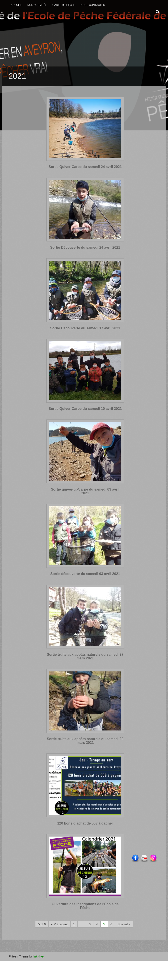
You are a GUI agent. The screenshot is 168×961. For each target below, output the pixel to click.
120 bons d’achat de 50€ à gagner (85, 823)
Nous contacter (93, 5)
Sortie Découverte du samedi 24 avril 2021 (85, 247)
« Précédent (59, 924)
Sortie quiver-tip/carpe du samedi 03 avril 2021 (85, 491)
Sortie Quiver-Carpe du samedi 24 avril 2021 (85, 167)
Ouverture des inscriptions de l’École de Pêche (85, 906)
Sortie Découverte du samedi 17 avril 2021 (85, 328)
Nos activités (37, 5)
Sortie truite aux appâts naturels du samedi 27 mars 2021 (85, 656)
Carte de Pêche (63, 5)
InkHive (38, 956)
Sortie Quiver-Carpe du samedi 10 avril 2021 (85, 409)
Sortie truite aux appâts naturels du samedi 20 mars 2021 (85, 741)
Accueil (16, 5)
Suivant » (124, 924)
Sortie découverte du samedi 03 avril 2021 (85, 574)
